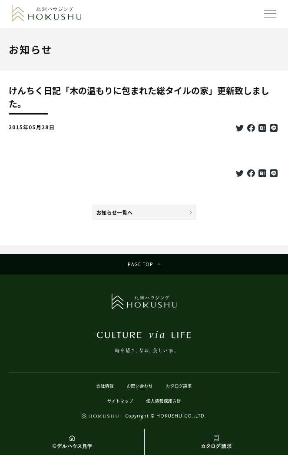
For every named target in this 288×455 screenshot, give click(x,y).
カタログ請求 (179, 385)
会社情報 (105, 385)
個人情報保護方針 (163, 401)
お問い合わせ (140, 385)
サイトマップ (120, 401)
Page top (140, 264)
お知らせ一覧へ (114, 212)
